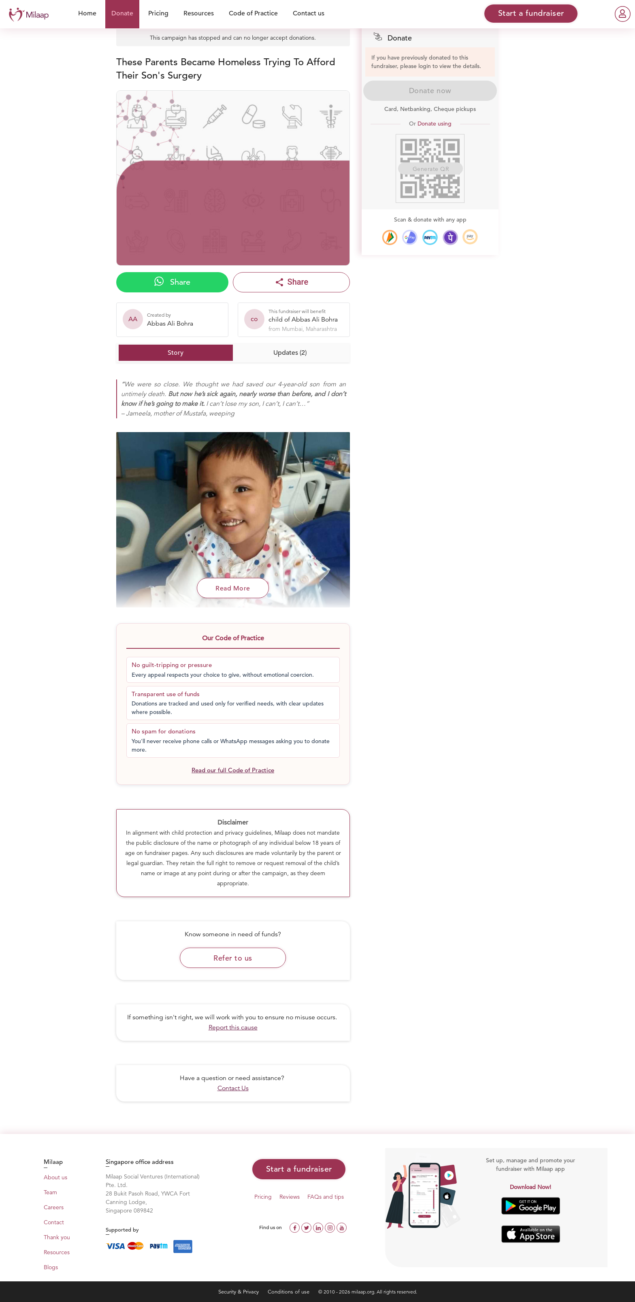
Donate (122, 13)
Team (50, 1192)
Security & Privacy (239, 1291)
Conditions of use (289, 1291)
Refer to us (232, 958)
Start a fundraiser (299, 1169)
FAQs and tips (325, 1196)
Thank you (57, 1237)
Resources (198, 13)
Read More (232, 588)
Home (87, 13)
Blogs (51, 1267)
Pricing (158, 13)
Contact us (308, 13)
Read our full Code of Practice (233, 770)
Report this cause (233, 1027)
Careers (54, 1207)
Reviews (289, 1196)
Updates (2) (290, 353)
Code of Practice (253, 13)
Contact (54, 1222)
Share (172, 282)
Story (175, 353)
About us (55, 1177)
